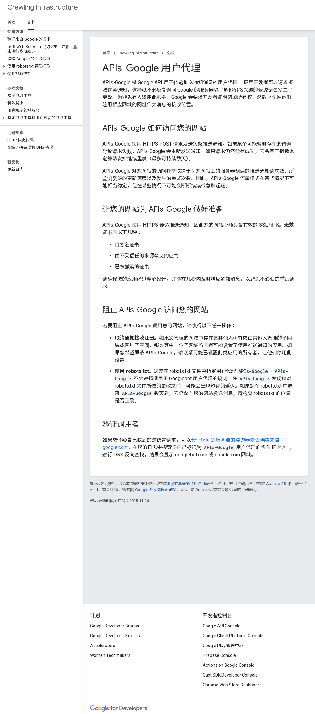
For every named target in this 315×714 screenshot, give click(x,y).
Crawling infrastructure (42, 7)
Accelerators (102, 645)
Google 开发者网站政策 (156, 489)
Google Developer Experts (115, 635)
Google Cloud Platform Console (233, 635)
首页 (11, 22)
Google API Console (222, 625)
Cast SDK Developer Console (230, 675)
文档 (170, 53)
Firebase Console (219, 655)
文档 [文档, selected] (31, 22)
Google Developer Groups (114, 625)
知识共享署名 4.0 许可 (185, 483)
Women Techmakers (110, 655)
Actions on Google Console (228, 665)
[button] (40, 66)
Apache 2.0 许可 (280, 483)
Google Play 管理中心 (223, 645)
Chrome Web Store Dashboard (232, 684)
